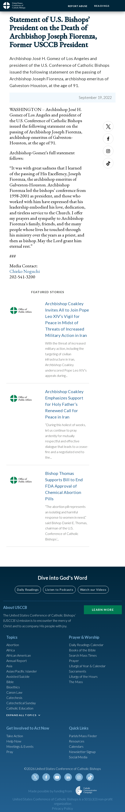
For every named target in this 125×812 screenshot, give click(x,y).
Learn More (103, 612)
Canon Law (14, 695)
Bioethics (13, 689)
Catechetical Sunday (21, 705)
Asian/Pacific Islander (21, 673)
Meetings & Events (20, 748)
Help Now (13, 743)
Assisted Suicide (18, 679)
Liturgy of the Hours (83, 679)
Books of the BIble (82, 652)
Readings (101, 5)
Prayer (74, 663)
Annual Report (16, 663)
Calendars (76, 748)
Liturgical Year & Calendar (87, 668)
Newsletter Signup (82, 754)
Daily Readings (28, 592)
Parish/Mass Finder (83, 738)
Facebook (108, 138)
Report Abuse (76, 6)
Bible (10, 684)
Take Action (14, 738)
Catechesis (14, 700)
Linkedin (68, 779)
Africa (10, 652)
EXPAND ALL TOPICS (21, 717)
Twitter (108, 126)
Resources (76, 743)
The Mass (76, 684)
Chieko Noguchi (24, 271)
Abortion (12, 647)
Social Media (78, 759)
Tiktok (108, 163)
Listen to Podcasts (59, 592)
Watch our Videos (93, 592)
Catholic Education (19, 710)
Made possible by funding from (50, 793)
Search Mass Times (83, 658)
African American (18, 658)
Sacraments (77, 673)
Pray (9, 754)
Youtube (57, 779)
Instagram (108, 151)
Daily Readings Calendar (86, 647)
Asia (9, 668)
